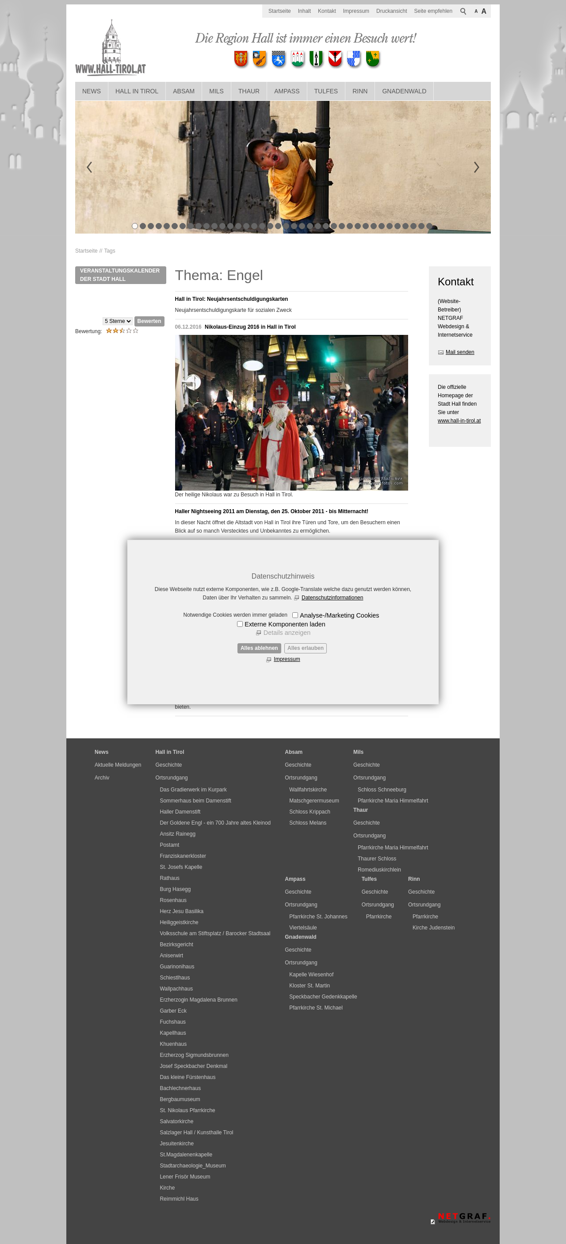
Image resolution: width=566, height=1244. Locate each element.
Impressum (287, 659)
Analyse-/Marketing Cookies (339, 615)
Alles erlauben (305, 648)
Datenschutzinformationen (332, 598)
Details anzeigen (287, 632)
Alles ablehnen (259, 648)
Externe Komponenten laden (285, 624)
